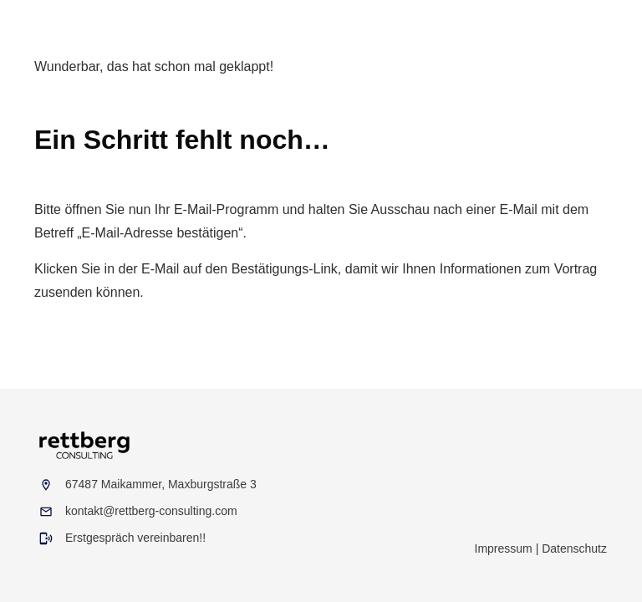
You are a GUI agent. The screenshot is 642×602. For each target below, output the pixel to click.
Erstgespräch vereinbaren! (133, 537)
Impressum (503, 548)
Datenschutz (574, 548)
